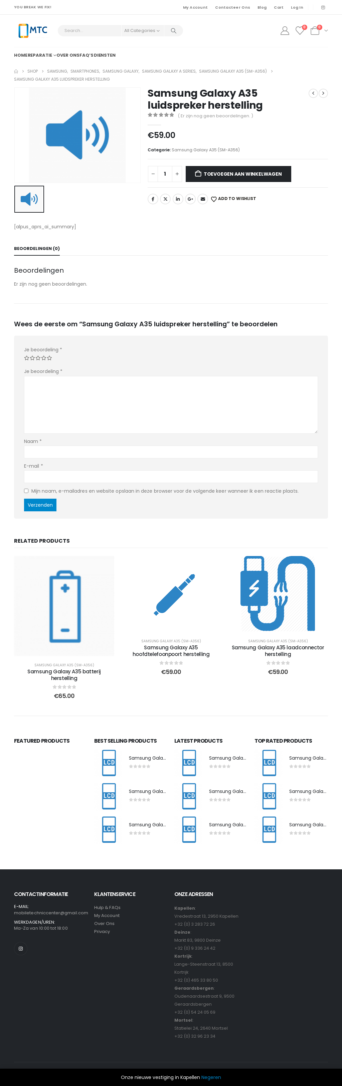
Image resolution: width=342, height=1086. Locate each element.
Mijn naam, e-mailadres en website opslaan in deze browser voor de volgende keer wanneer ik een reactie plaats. (165, 491)
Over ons (67, 55)
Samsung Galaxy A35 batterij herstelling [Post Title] (64, 675)
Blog (262, 7)
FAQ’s (86, 55)
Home (20, 55)
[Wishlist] (300, 30)
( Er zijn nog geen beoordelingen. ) (215, 116)
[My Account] (285, 30)
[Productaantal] (165, 174)
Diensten (105, 55)
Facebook (153, 199)
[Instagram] (323, 7)
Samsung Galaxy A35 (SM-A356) (206, 150)
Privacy (102, 931)
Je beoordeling (43, 349)
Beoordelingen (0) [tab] (37, 248)
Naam (33, 441)
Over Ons (104, 923)
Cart (279, 7)
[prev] (313, 93)
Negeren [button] (211, 1077)
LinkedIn (178, 199)
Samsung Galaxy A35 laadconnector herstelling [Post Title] (278, 651)
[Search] (173, 30)
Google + (190, 199)
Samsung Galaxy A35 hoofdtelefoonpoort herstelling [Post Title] (171, 651)
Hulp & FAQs (107, 907)
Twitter (165, 199)
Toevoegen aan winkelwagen (243, 174)
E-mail (33, 466)
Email (202, 199)
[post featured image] (108, 763)
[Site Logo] (32, 31)
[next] (323, 93)
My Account (195, 7)
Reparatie (40, 55)
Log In (297, 7)
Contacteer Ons (232, 7)
